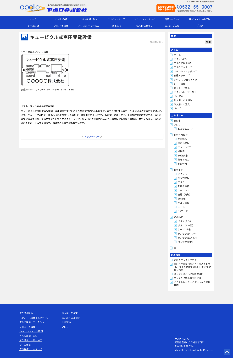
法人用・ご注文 (172, 25)
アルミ (181, 182)
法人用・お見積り (144, 25)
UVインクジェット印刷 (199, 19)
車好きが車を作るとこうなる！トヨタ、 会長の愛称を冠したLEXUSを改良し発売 (192, 266)
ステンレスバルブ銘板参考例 (188, 273)
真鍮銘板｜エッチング (30, 349)
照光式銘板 (183, 178)
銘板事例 (178, 169)
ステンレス (183, 190)
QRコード (183, 211)
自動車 (177, 120)
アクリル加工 (184, 147)
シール (181, 207)
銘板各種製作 (181, 134)
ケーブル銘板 (184, 229)
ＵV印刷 (182, 198)
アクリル (182, 174)
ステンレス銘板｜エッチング (34, 317)
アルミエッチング (116, 19)
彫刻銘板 (182, 139)
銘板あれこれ (184, 159)
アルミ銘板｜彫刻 (89, 19)
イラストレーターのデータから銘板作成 (192, 284)
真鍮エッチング (172, 19)
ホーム (33, 19)
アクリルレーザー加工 (88, 25)
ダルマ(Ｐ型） (185, 221)
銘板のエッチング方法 (185, 260)
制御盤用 (182, 163)
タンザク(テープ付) (187, 233)
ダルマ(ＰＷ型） (186, 225)
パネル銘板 (183, 143)
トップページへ (92, 136)
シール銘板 (33, 25)
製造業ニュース (186, 128)
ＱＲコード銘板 (61, 25)
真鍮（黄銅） (184, 194)
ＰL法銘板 (183, 155)
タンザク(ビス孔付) (188, 237)
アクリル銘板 (61, 19)
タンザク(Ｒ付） (186, 241)
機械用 (181, 151)
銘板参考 (178, 217)
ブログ (200, 25)
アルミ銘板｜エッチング (31, 322)
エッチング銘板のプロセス (187, 278)
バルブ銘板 (183, 202)
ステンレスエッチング (144, 19)
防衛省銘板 (183, 186)
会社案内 (116, 25)
